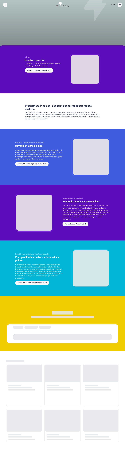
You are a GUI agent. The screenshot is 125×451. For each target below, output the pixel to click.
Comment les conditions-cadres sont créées (32, 283)
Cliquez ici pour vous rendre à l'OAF (39, 70)
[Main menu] (120, 5)
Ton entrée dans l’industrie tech (75, 224)
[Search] (5, 5)
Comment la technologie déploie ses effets (31, 164)
